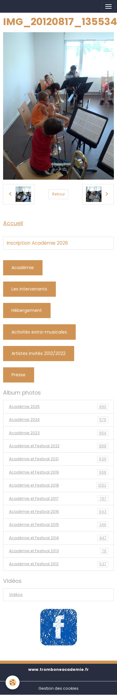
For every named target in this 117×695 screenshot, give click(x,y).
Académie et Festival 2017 (58, 499)
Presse (18, 375)
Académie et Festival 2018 (58, 485)
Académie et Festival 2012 (58, 564)
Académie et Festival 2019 (58, 472)
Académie (22, 267)
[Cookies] (13, 682)
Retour (58, 194)
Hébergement (26, 310)
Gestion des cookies (58, 688)
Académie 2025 (58, 407)
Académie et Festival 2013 (58, 551)
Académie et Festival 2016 (58, 512)
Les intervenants (29, 289)
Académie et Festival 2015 (58, 525)
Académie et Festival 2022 (58, 446)
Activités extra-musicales (39, 332)
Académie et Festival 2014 (58, 538)
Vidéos (16, 594)
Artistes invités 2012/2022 (38, 353)
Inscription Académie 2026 (37, 243)
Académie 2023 (58, 433)
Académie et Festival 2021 (58, 459)
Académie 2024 (58, 420)
